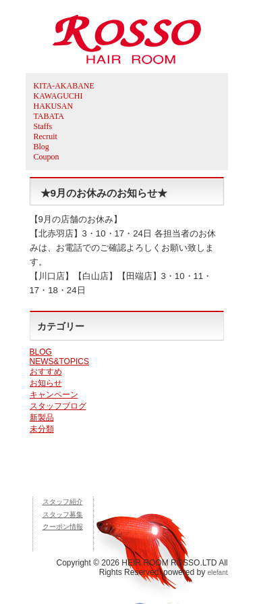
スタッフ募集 (63, 514)
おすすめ (46, 371)
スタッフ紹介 (63, 501)
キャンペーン (54, 394)
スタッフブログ (58, 406)
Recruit (45, 136)
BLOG (41, 352)
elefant (217, 572)
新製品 (42, 417)
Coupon (46, 156)
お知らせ (46, 383)
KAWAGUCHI (58, 96)
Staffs (43, 126)
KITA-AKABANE (64, 86)
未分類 (42, 429)
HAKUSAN (54, 106)
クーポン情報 (63, 526)
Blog (41, 146)
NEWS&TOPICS (59, 361)
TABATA (49, 116)
